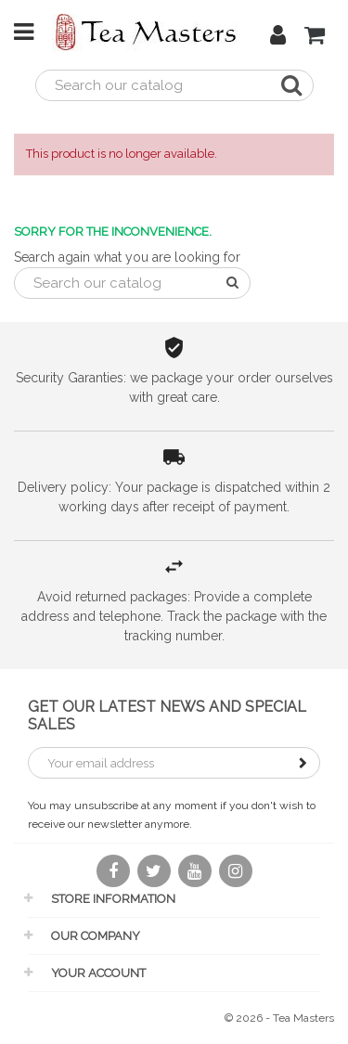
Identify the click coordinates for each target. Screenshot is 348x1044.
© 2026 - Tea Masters (279, 1018)
